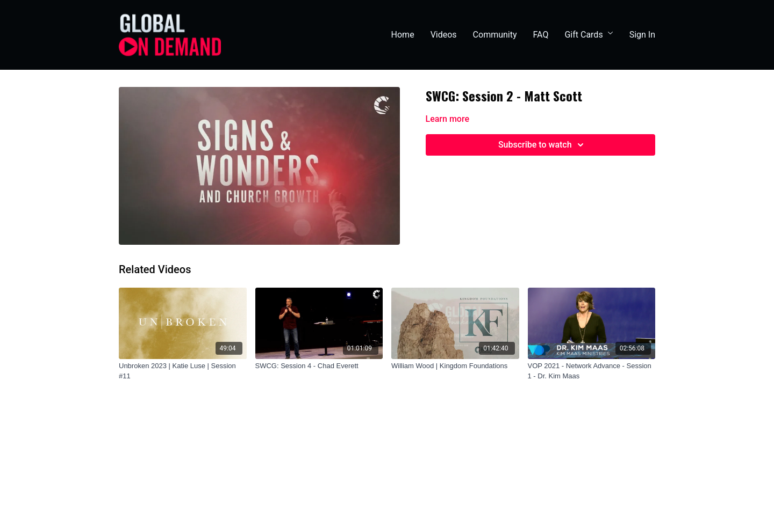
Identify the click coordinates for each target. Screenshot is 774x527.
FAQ (541, 35)
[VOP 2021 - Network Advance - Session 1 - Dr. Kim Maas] (592, 371)
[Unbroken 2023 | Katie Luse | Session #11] (183, 371)
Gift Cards (588, 35)
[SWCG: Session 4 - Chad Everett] (319, 366)
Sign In (642, 35)
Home (402, 35)
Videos (444, 35)
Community (495, 35)
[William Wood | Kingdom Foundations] (455, 366)
